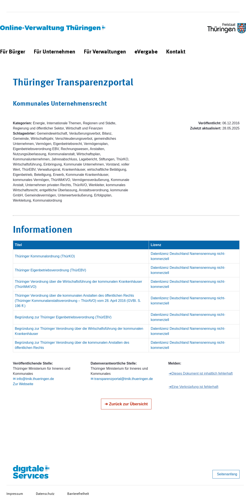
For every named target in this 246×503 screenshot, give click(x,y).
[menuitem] (12, 52)
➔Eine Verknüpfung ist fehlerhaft (193, 387)
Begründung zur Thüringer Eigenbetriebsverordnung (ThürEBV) (63, 317)
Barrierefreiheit (78, 494)
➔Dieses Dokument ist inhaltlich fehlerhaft (201, 373)
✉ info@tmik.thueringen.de (33, 379)
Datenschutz (45, 494)
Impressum (14, 494)
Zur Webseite (23, 384)
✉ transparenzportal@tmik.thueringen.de (122, 379)
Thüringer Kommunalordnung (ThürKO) (45, 256)
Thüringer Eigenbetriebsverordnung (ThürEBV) (50, 270)
